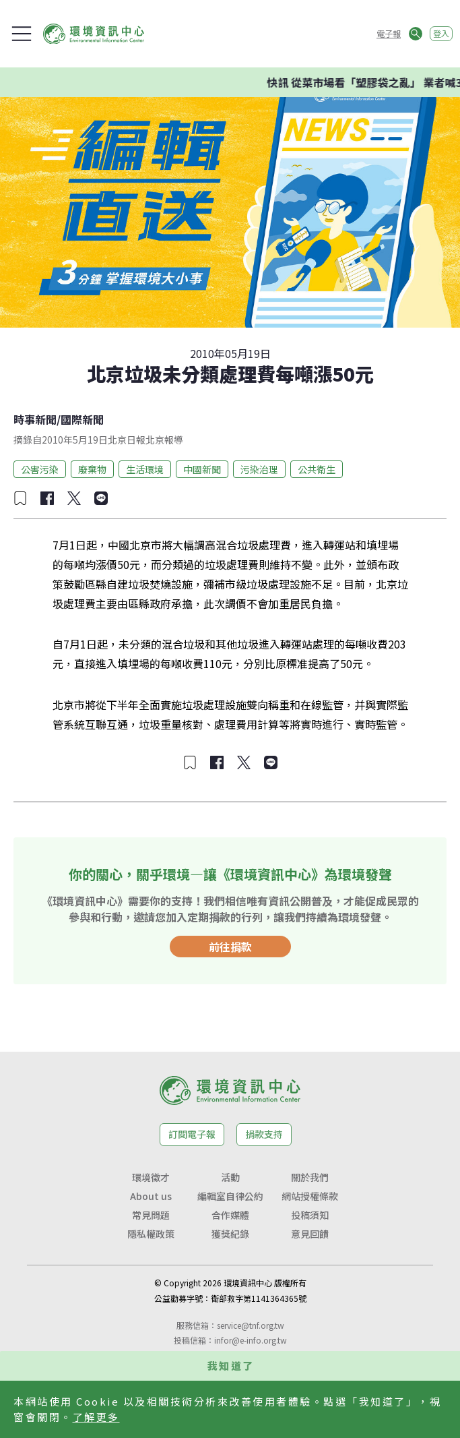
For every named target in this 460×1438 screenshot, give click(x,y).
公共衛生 (316, 469)
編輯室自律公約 (230, 1196)
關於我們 (310, 1177)
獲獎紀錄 (230, 1233)
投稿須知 (310, 1215)
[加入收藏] (20, 498)
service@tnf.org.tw (250, 1325)
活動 (230, 1177)
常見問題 (151, 1215)
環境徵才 (151, 1177)
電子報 (388, 33)
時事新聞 (35, 419)
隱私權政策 (150, 1233)
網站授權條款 (310, 1196)
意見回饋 (310, 1233)
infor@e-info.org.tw (250, 1340)
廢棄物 (92, 469)
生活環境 (145, 469)
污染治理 (259, 469)
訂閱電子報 (192, 1134)
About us (151, 1196)
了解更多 (96, 1417)
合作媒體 (230, 1215)
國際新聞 (82, 419)
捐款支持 (264, 1134)
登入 (441, 33)
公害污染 (40, 469)
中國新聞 (202, 469)
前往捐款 (230, 946)
